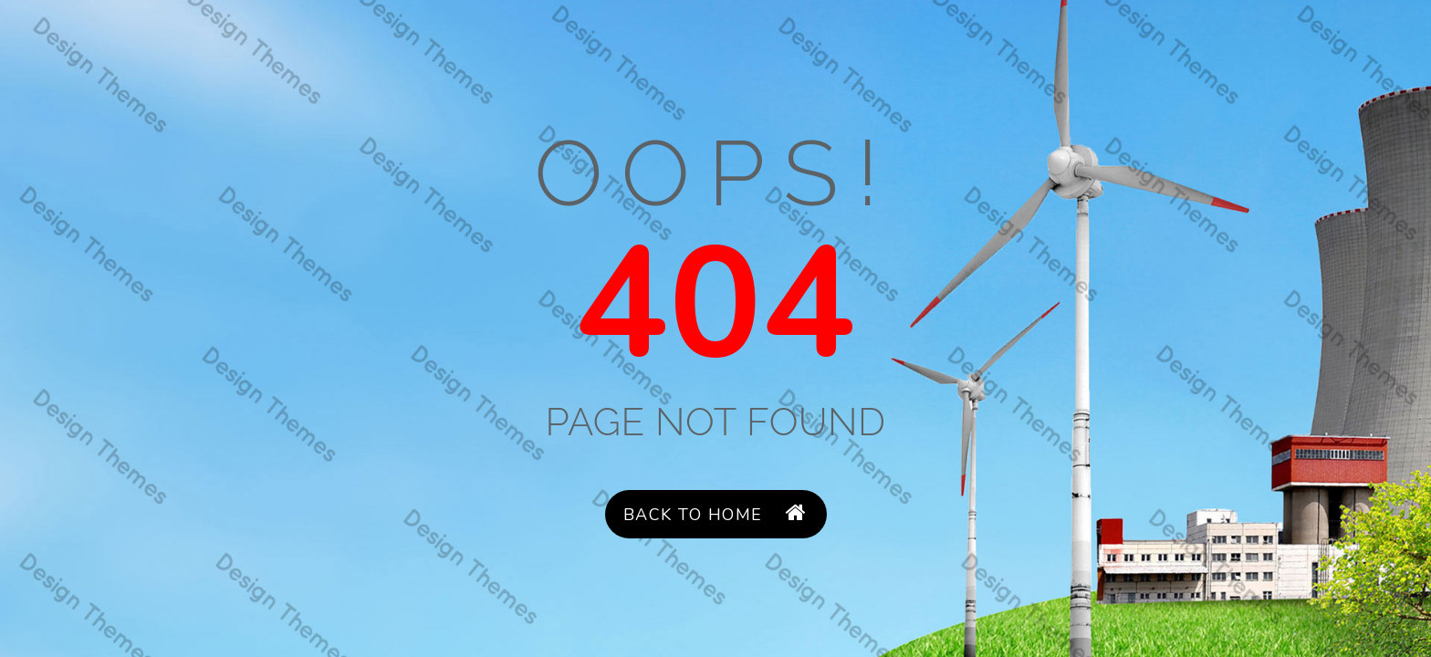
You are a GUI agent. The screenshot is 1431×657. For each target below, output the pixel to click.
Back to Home (715, 514)
